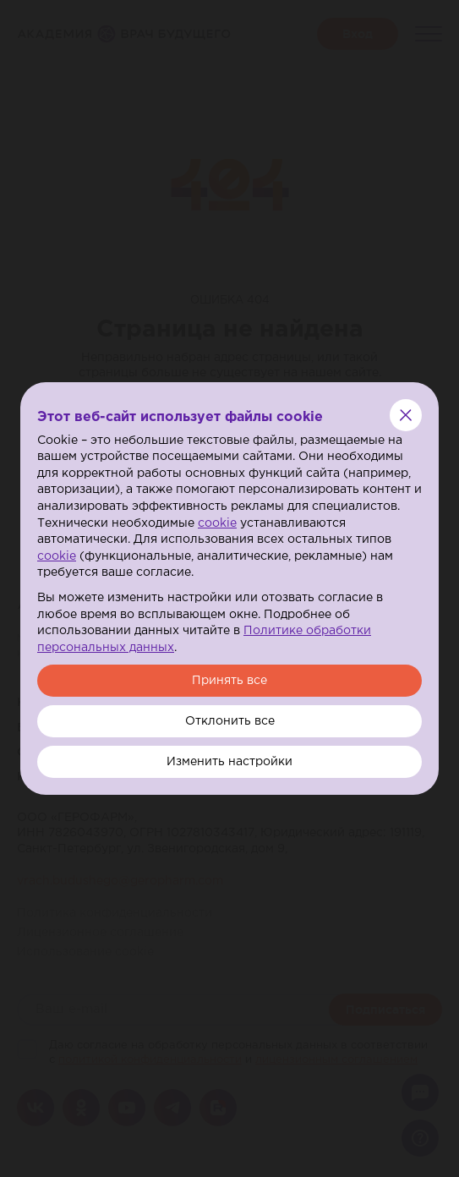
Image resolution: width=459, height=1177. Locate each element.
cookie (217, 523)
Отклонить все (230, 721)
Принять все (229, 681)
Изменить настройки (229, 762)
